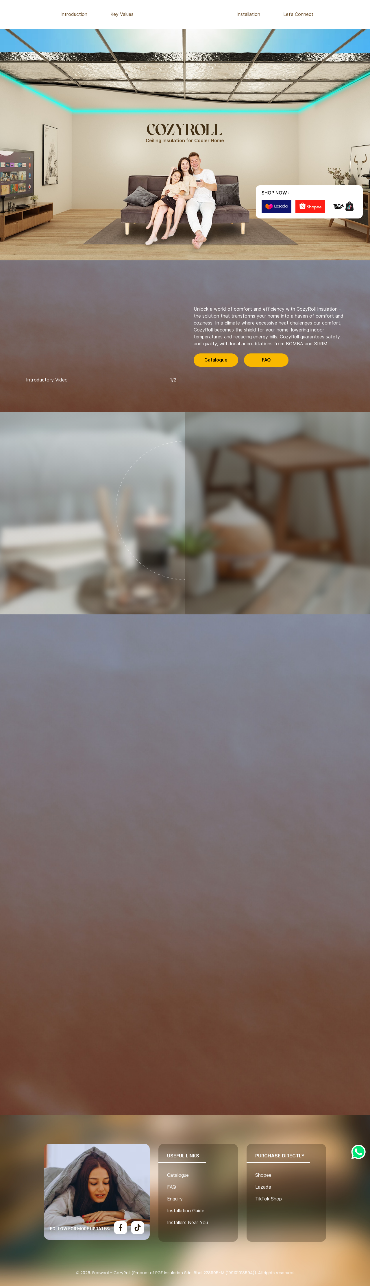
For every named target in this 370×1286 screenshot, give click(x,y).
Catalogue (215, 360)
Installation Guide (185, 1210)
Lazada (263, 1187)
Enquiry (175, 1199)
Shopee (263, 1175)
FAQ (266, 360)
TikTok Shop (268, 1199)
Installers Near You (187, 1222)
